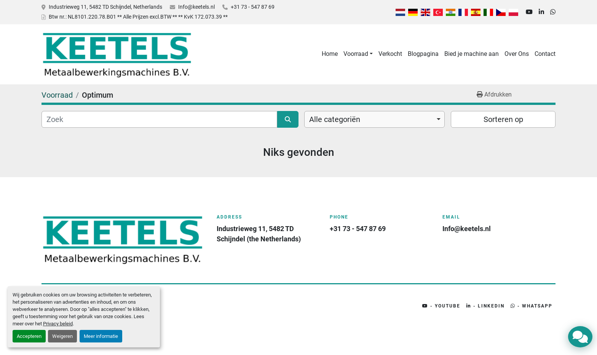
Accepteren (29, 336)
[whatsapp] (552, 12)
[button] (358, 54)
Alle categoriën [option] (334, 119)
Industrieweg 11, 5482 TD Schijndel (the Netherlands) (259, 234)
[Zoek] (159, 119)
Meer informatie (101, 336)
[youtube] (529, 12)
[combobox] (374, 119)
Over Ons (516, 53)
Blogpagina (423, 53)
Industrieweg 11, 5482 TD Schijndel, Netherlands (105, 7)
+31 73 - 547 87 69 (253, 7)
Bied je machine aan (471, 53)
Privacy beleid (58, 323)
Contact (545, 53)
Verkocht (390, 53)
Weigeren (62, 336)
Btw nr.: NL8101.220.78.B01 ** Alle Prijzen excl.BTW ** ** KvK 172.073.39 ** (138, 17)
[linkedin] (541, 12)
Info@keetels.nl (196, 7)
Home (330, 53)
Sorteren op (503, 119)
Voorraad (355, 53)
